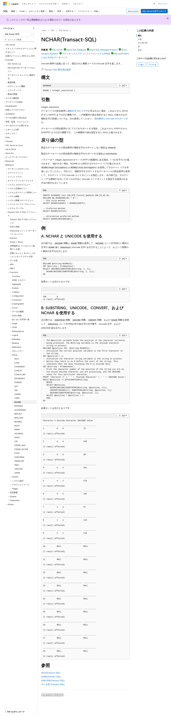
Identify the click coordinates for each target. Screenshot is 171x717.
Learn (44, 30)
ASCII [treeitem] (16, 358)
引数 (140, 39)
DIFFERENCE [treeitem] (19, 378)
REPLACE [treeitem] (18, 413)
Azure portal (133, 11)
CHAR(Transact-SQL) (51, 676)
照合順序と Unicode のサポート (110, 118)
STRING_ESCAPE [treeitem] (21, 449)
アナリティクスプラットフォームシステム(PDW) (86, 53)
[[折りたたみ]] (34, 28)
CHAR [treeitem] (16, 362)
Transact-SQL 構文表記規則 (57, 69)
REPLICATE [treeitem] (18, 417)
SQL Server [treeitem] (10, 44)
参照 (140, 50)
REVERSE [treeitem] (18, 421)
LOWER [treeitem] (17, 394)
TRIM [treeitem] (16, 465)
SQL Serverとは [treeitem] (14, 63)
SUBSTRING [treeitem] (19, 457)
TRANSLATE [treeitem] (19, 461)
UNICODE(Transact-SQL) (53, 680)
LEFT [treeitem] (16, 386)
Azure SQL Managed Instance (104, 49)
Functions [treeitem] (16, 276)
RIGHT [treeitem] (17, 425)
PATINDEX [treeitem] (18, 406)
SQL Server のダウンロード (154, 11)
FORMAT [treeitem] (18, 382)
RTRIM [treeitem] (17, 429)
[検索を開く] (154, 3)
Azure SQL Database (76, 49)
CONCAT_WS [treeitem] (19, 374)
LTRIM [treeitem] (17, 398)
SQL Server (63, 30)
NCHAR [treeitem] (17, 402)
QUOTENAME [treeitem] (20, 410)
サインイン (163, 3)
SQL (52, 30)
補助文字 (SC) (74, 110)
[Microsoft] (5, 4)
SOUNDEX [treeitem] (18, 433)
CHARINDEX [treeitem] (19, 366)
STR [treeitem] (15, 441)
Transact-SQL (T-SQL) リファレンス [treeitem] (23, 221)
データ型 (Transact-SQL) (53, 684)
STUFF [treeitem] (17, 453)
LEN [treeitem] (16, 390)
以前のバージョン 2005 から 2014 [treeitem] (20, 56)
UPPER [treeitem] (17, 473)
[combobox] (18, 34)
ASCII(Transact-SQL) (50, 672)
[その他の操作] (127, 30)
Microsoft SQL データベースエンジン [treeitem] (22, 69)
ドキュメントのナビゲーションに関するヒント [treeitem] (21, 50)
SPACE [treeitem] (17, 437)
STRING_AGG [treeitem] (20, 445)
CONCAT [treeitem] (18, 370)
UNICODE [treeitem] (18, 469)
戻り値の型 (142, 42)
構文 (140, 35)
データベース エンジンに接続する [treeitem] (21, 77)
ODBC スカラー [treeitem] (19, 280)
